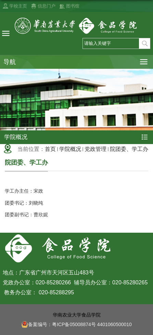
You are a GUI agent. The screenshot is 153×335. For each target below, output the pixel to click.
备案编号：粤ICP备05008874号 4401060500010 (76, 324)
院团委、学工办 (129, 149)
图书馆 (72, 6)
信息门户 (46, 6)
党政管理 (95, 149)
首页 (50, 149)
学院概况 (70, 149)
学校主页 (18, 6)
